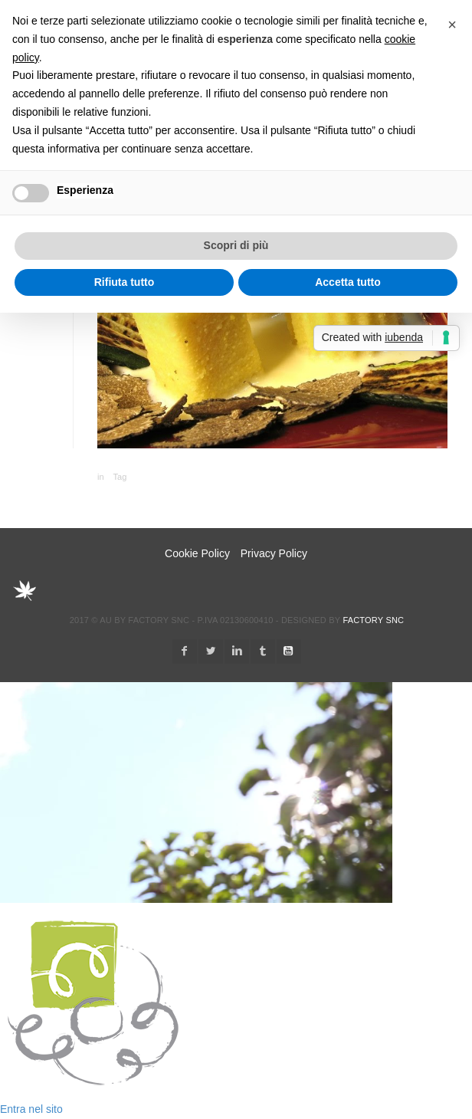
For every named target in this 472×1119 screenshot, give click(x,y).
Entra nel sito (31, 1109)
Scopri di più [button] (236, 245)
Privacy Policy (274, 553)
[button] (452, 24)
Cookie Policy (197, 553)
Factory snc (373, 620)
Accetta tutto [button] (348, 282)
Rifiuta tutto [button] (124, 282)
